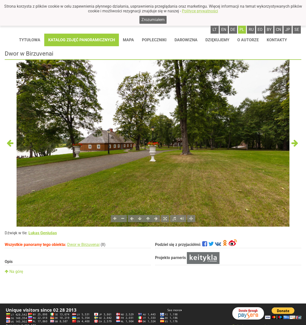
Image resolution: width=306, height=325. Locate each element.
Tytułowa (29, 40)
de (232, 29)
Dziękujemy (217, 40)
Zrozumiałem (153, 19)
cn (278, 29)
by (269, 29)
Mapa (128, 40)
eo (260, 29)
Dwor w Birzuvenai (83, 244)
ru (251, 29)
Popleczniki (154, 40)
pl (242, 29)
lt (215, 29)
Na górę (14, 271)
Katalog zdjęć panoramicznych (81, 40)
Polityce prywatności (200, 11)
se (296, 29)
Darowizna (186, 40)
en (223, 29)
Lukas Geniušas (42, 233)
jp (287, 29)
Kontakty (277, 40)
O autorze (248, 40)
